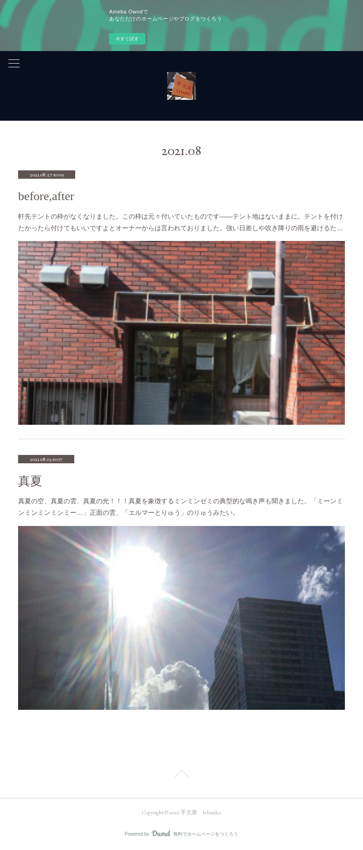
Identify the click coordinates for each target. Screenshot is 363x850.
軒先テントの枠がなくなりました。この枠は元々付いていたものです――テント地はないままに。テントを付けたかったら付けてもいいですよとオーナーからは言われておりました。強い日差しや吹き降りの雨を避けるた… (180, 222)
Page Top (181, 775)
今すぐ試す (127, 38)
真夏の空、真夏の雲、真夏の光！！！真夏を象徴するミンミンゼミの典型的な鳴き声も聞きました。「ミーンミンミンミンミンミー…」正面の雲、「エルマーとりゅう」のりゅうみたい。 (180, 506)
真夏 (30, 481)
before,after (46, 196)
